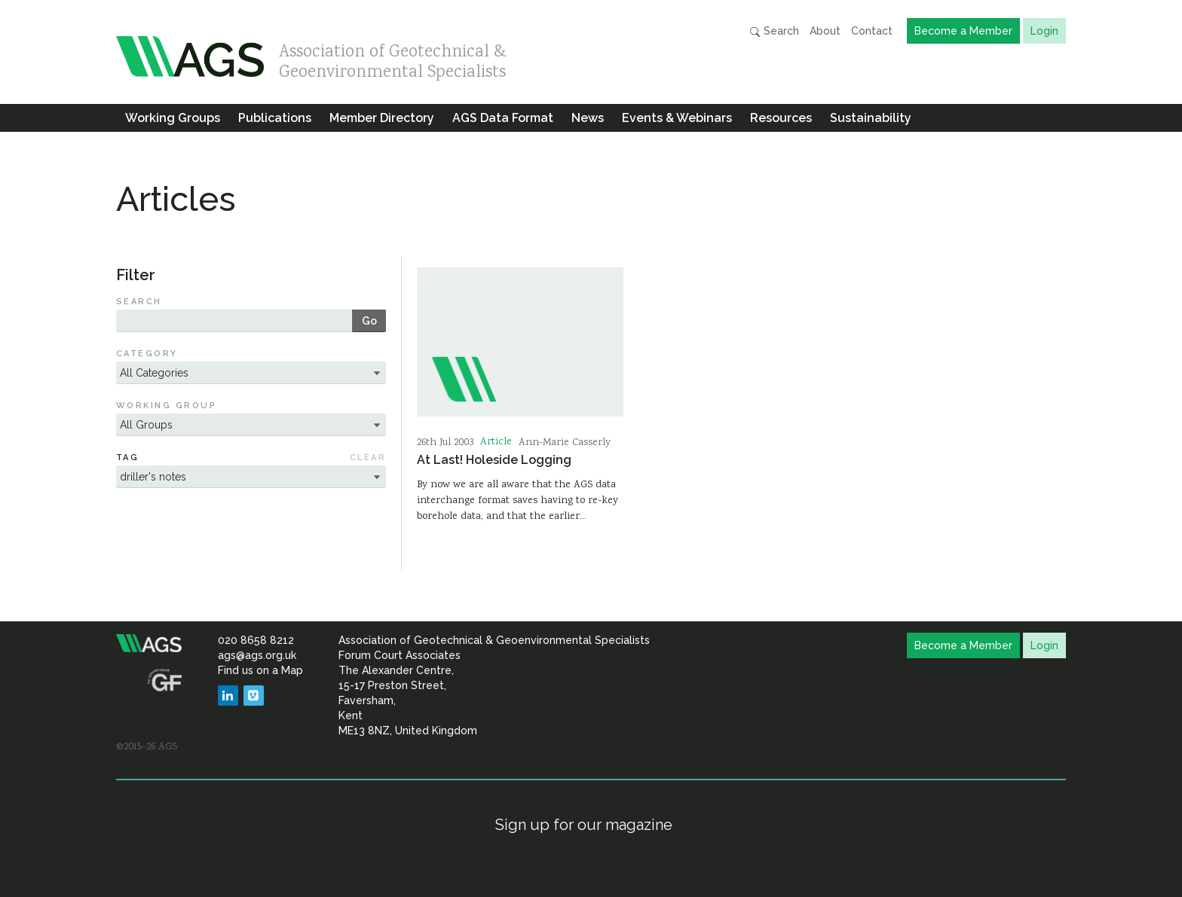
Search (774, 31)
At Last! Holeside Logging (494, 460)
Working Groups (172, 118)
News (587, 118)
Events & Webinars (677, 118)
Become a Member (963, 31)
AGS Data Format (502, 118)
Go (369, 321)
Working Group (166, 405)
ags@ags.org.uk (257, 655)
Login (1044, 31)
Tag (127, 457)
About (825, 31)
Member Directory (381, 118)
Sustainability (870, 118)
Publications (274, 118)
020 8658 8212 (256, 640)
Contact (872, 31)
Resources (781, 118)
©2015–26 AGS (146, 747)
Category (147, 353)
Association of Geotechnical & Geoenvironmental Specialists (393, 58)
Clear (368, 457)
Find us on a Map (260, 670)
